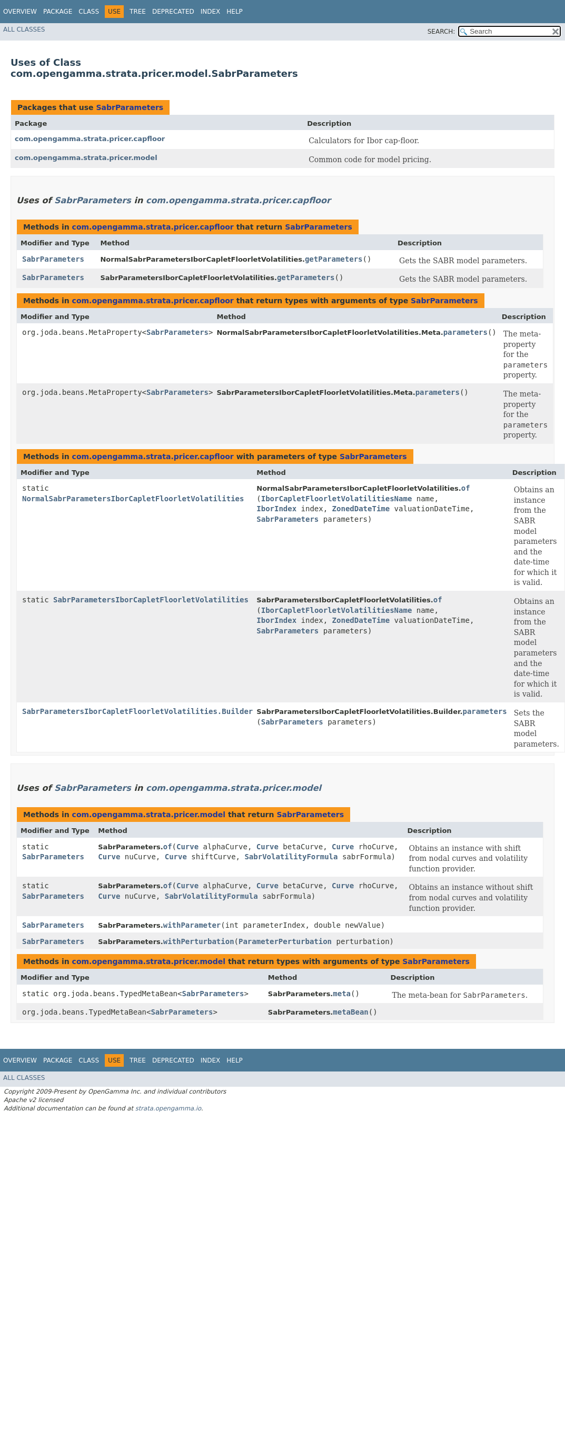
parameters (465, 332)
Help (234, 11)
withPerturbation (198, 941)
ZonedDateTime (361, 508)
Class (88, 11)
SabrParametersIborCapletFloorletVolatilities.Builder (137, 711)
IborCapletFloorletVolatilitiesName (336, 498)
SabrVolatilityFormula (291, 856)
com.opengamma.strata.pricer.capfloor (90, 139)
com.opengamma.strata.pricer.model (86, 158)
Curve (187, 846)
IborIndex (276, 508)
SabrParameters (129, 107)
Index (211, 11)
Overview (20, 11)
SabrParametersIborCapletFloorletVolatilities (151, 600)
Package (57, 11)
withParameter (192, 925)
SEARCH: (441, 31)
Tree (138, 11)
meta (342, 993)
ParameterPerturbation (285, 941)
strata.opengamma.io (168, 1108)
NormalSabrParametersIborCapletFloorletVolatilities (133, 498)
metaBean (350, 1012)
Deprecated (173, 11)
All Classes (24, 29)
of (465, 488)
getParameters (334, 259)
